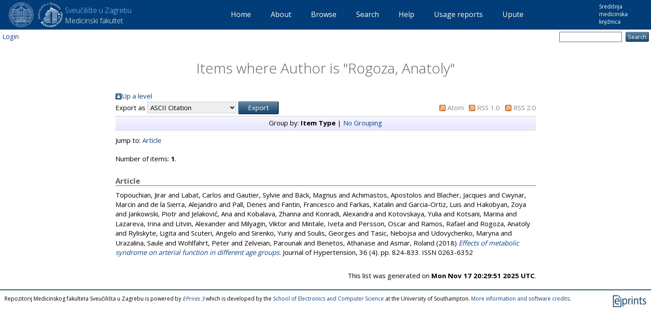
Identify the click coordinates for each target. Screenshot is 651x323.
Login (10, 36)
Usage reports (458, 14)
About (281, 14)
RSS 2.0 (524, 107)
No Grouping (362, 122)
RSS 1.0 (488, 107)
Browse (323, 14)
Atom (455, 107)
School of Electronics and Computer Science (328, 298)
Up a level (137, 95)
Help (406, 14)
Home (241, 14)
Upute (512, 14)
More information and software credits (520, 298)
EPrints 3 (193, 298)
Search (367, 14)
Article (152, 140)
